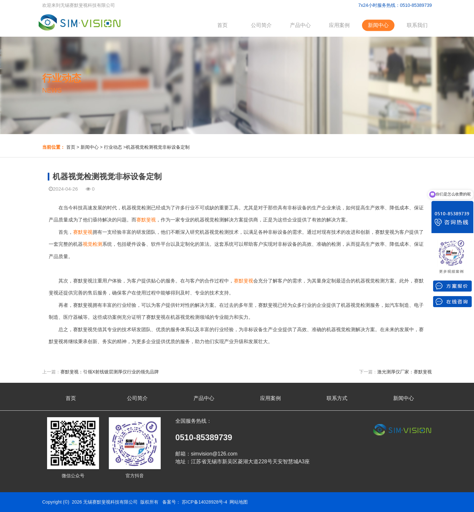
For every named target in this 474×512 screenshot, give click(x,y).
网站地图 (239, 502)
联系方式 (337, 398)
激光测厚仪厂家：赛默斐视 (404, 371)
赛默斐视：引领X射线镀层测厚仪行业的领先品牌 (109, 371)
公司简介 (261, 25)
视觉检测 (92, 244)
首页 (222, 25)
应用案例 (339, 25)
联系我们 (417, 25)
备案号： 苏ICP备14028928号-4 (194, 502)
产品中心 (300, 25)
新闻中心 (378, 25)
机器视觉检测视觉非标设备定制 (158, 147)
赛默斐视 (146, 219)
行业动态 (113, 147)
